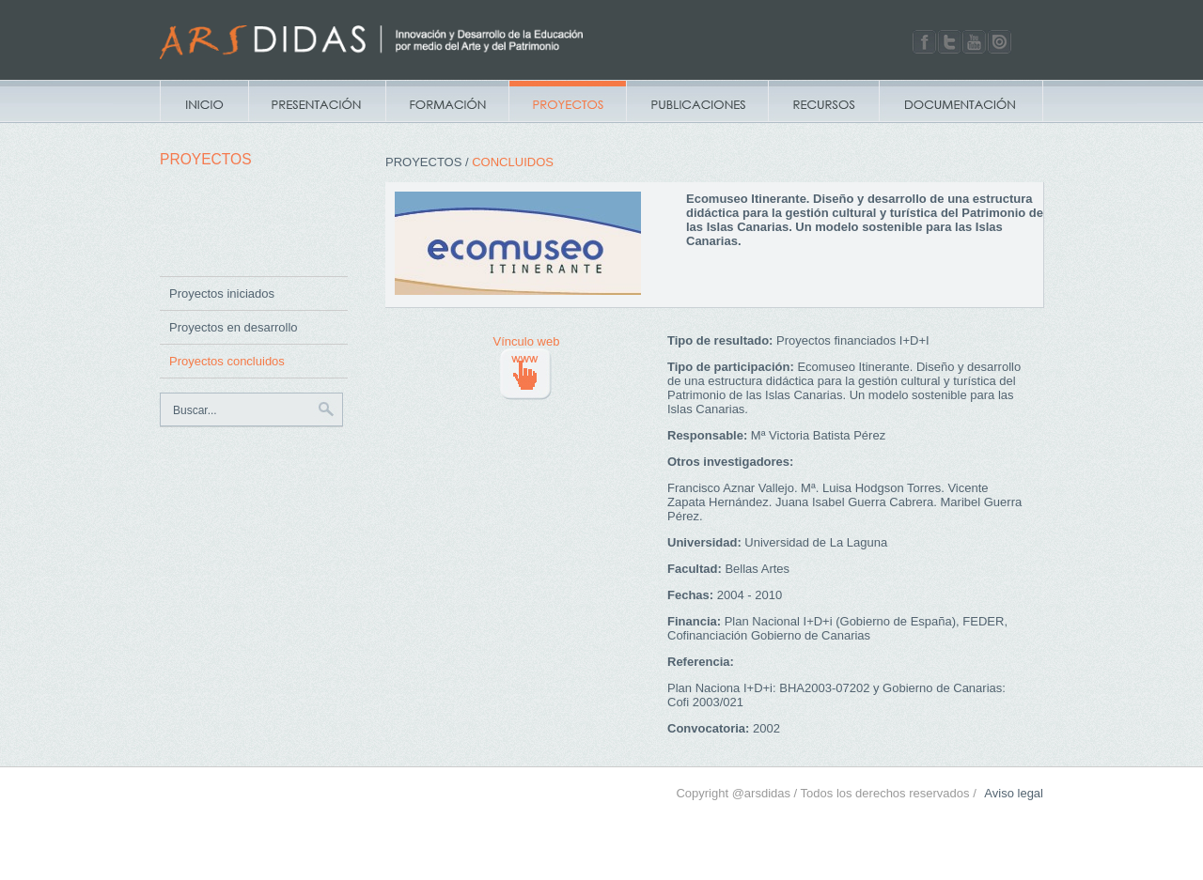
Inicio (204, 101)
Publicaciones (697, 101)
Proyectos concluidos (227, 361)
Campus (446, 101)
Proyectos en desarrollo (233, 327)
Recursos (823, 101)
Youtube (974, 42)
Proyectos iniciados (221, 293)
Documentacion (961, 101)
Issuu (999, 42)
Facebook (924, 42)
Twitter (949, 42)
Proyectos (567, 101)
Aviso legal (1013, 793)
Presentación (316, 101)
